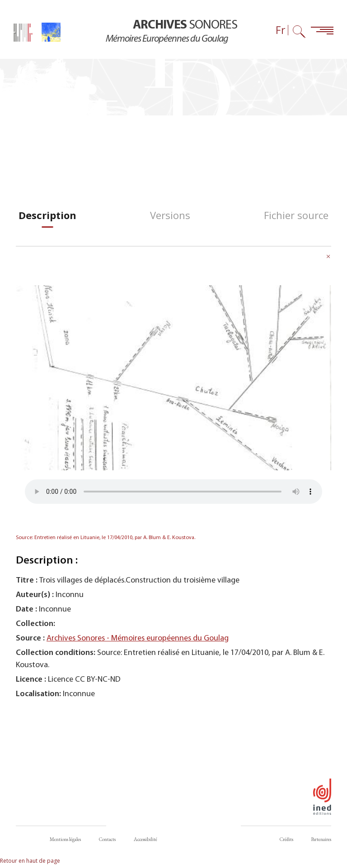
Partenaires (321, 839)
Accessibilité (145, 839)
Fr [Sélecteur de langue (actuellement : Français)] (281, 30)
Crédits (286, 839)
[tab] (47, 215)
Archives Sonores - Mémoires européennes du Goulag (138, 638)
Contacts (107, 839)
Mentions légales (65, 839)
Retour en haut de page (30, 861)
